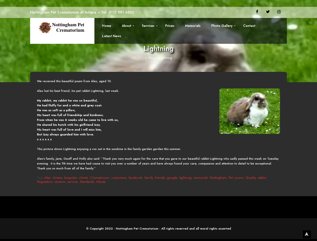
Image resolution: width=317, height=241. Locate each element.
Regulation (44, 181)
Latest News (111, 37)
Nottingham (217, 177)
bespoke (70, 177)
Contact (246, 26)
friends (160, 177)
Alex (47, 177)
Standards (87, 181)
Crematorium (99, 177)
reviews (59, 181)
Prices (168, 26)
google (172, 177)
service (72, 181)
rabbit (262, 177)
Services (147, 26)
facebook (136, 177)
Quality (251, 177)
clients (83, 177)
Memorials (191, 26)
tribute (101, 181)
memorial (200, 177)
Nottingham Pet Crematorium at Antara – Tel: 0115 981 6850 (82, 12)
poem (239, 177)
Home (106, 26)
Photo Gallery (219, 26)
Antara (57, 177)
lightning (185, 177)
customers (119, 177)
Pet (230, 177)
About (126, 26)
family (149, 177)
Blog (151, 57)
